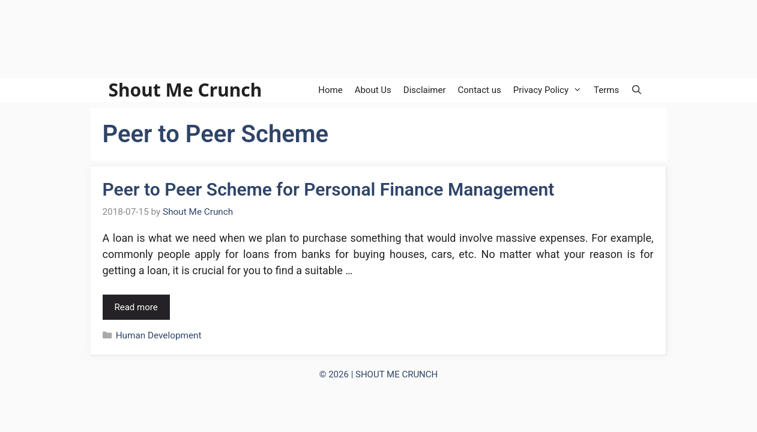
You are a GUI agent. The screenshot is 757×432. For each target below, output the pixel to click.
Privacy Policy (550, 90)
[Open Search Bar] (636, 90)
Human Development (159, 335)
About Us (373, 90)
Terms (606, 90)
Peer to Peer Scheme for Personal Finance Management (329, 189)
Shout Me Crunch (185, 90)
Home (330, 90)
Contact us (479, 90)
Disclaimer (424, 90)
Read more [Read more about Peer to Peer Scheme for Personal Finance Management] (136, 307)
